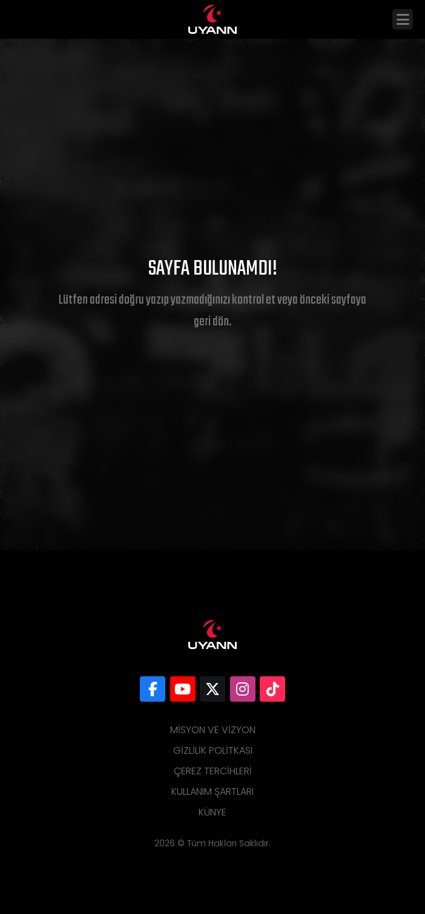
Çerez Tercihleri (213, 771)
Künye (212, 812)
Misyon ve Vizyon (212, 730)
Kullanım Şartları (212, 791)
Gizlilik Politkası (212, 750)
